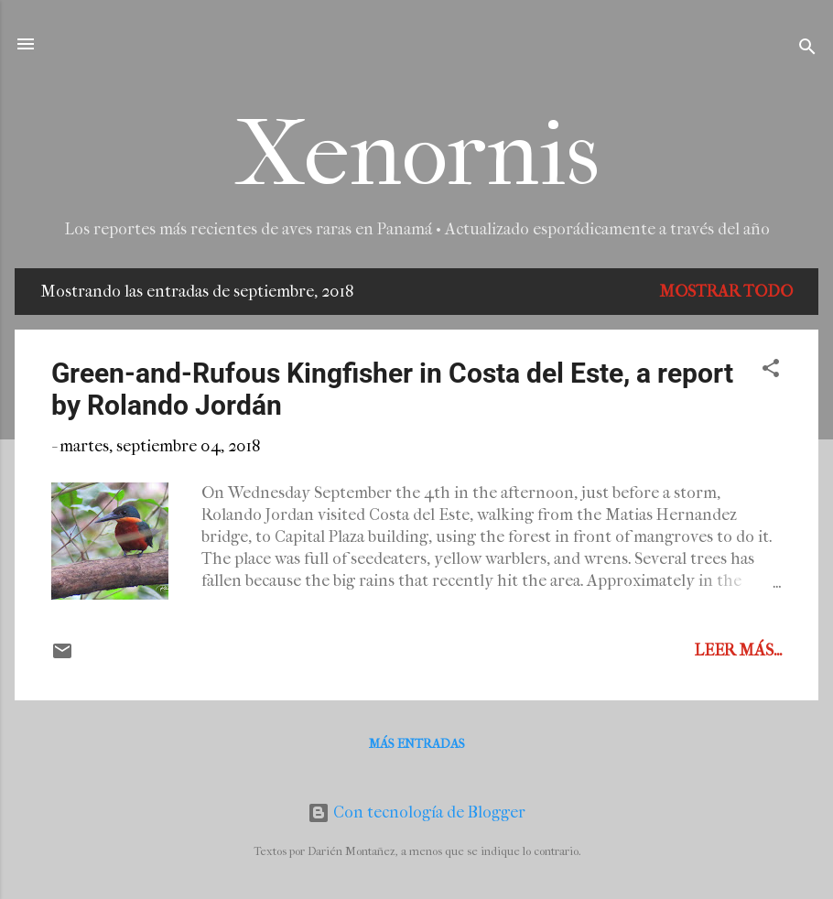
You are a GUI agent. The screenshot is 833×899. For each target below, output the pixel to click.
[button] (771, 371)
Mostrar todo (726, 291)
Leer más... (738, 650)
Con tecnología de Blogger (416, 812)
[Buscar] (807, 50)
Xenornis (417, 154)
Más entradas (417, 744)
